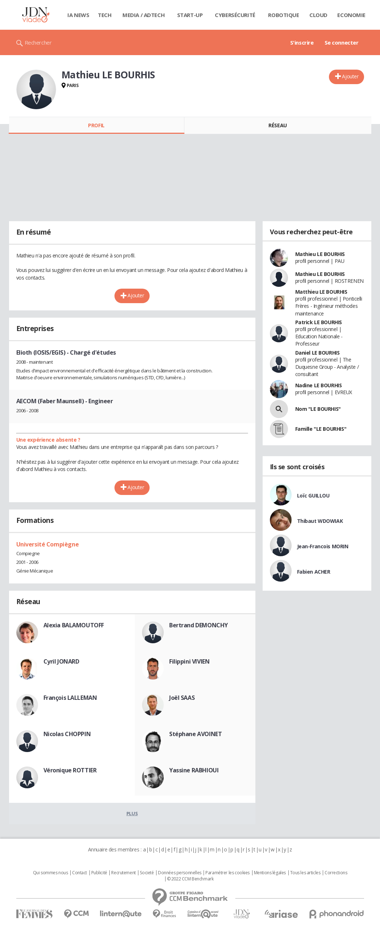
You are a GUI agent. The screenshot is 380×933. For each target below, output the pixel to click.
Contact (79, 872)
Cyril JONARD (61, 661)
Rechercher (38, 42)
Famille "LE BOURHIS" (321, 428)
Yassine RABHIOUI (193, 770)
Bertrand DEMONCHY (198, 625)
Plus (132, 813)
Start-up (190, 14)
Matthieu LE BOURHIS (321, 291)
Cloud (318, 14)
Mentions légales (270, 872)
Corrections (336, 872)
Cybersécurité (235, 14)
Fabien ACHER (313, 571)
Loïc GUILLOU (313, 495)
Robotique (283, 14)
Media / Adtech (143, 14)
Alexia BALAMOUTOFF (73, 625)
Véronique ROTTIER (70, 770)
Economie (351, 14)
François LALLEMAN (70, 698)
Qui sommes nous (50, 872)
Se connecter (342, 42)
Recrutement (123, 872)
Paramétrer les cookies (227, 872)
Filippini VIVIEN (189, 661)
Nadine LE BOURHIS (318, 385)
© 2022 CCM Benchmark (190, 879)
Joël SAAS (182, 698)
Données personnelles (179, 872)
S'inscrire (302, 42)
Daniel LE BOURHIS (317, 352)
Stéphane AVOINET (195, 734)
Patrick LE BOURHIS (318, 322)
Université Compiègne (47, 544)
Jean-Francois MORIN (322, 546)
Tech (104, 14)
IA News (78, 14)
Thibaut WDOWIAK (320, 520)
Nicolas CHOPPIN (67, 734)
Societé (147, 872)
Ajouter (350, 76)
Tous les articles (305, 872)
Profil (96, 125)
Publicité (99, 872)
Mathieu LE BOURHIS (320, 254)
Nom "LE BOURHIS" (318, 408)
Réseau (277, 125)
